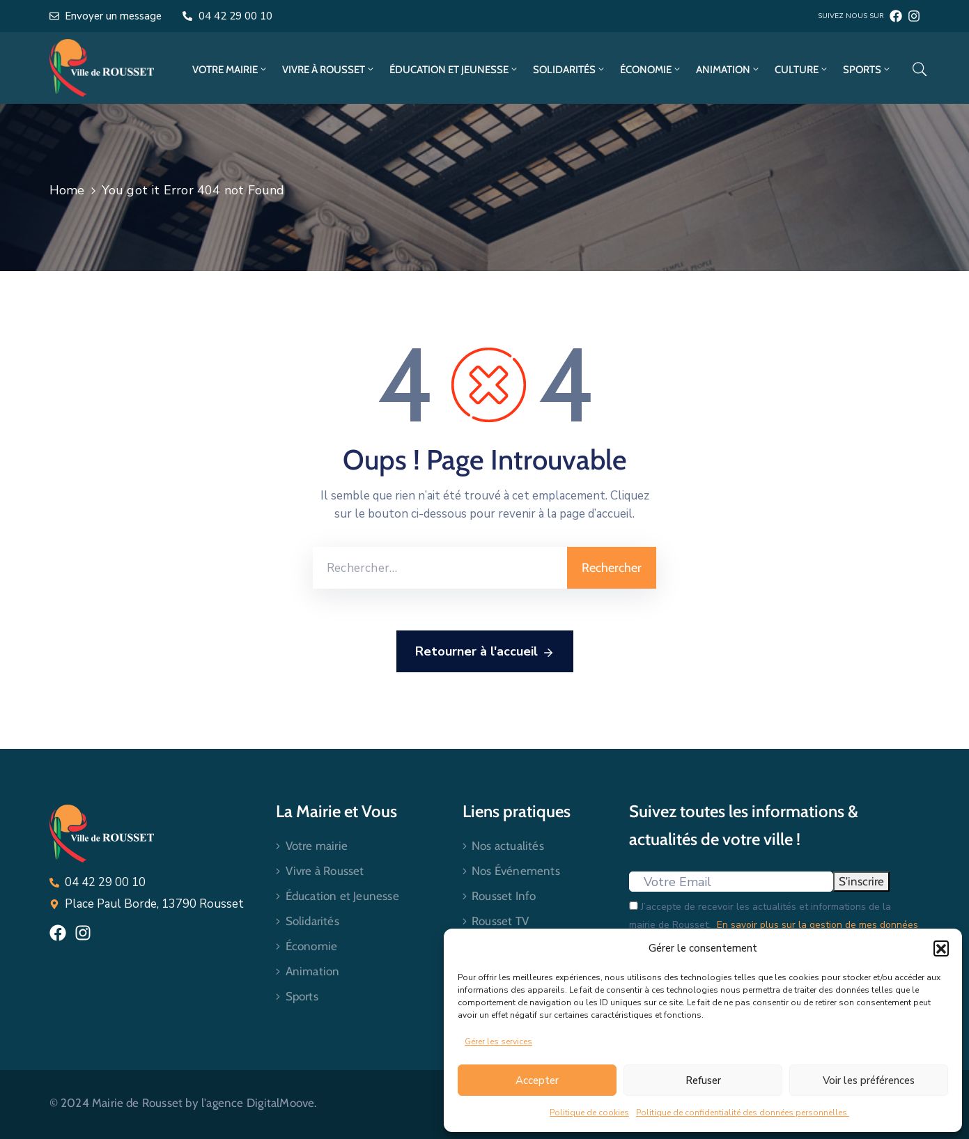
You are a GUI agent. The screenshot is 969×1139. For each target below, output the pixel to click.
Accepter (537, 1080)
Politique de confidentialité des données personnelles (742, 1112)
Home (67, 190)
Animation (728, 69)
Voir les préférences (869, 1080)
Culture (802, 69)
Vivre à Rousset (328, 69)
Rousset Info (504, 896)
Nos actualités (508, 846)
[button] (941, 948)
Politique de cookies (589, 1112)
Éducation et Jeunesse (454, 69)
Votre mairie (230, 69)
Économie (651, 69)
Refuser (703, 1080)
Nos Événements (516, 871)
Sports (867, 69)
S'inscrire (861, 881)
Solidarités (569, 69)
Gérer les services (498, 1041)
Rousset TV (500, 921)
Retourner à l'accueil (485, 652)
